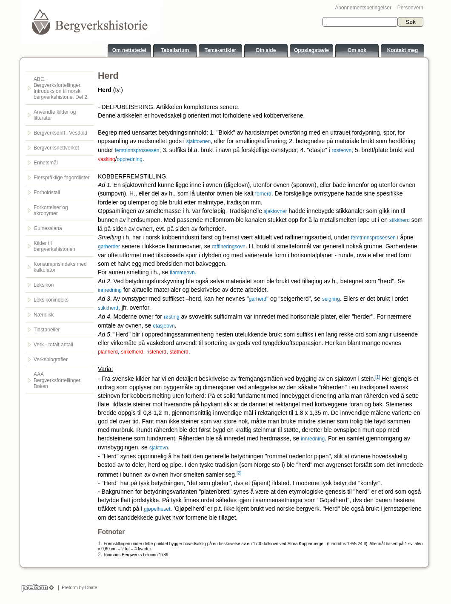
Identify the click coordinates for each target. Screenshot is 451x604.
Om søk (357, 50)
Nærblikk (44, 315)
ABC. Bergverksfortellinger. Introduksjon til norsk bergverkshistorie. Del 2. (61, 88)
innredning (110, 290)
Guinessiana (48, 228)
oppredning (130, 159)
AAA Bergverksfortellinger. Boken (58, 380)
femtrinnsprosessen (137, 150)
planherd (108, 352)
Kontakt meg (402, 50)
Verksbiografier (51, 359)
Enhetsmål (46, 163)
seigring (331, 299)
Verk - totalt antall (53, 345)
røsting (172, 317)
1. (100, 543)
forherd (263, 194)
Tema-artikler (220, 50)
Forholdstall (47, 193)
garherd (257, 299)
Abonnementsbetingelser (363, 8)
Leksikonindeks (51, 300)
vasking (106, 159)
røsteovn (341, 150)
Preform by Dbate (78, 587)
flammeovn (182, 273)
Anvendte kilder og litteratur (55, 115)
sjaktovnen (198, 141)
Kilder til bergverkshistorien (54, 246)
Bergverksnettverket (56, 148)
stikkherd (399, 220)
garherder (109, 247)
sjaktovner (275, 211)
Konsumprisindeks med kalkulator (60, 267)
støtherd (179, 352)
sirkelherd (132, 352)
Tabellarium (175, 50)
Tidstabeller (47, 330)
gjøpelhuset (157, 509)
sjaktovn (158, 448)
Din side (266, 50)
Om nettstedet (129, 50)
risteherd (156, 352)
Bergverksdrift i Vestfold (60, 133)
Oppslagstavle (311, 50)
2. (100, 555)
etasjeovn (163, 326)
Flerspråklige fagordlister (61, 178)
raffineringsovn (228, 247)
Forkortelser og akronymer (51, 210)
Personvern (410, 8)
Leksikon (44, 285)
